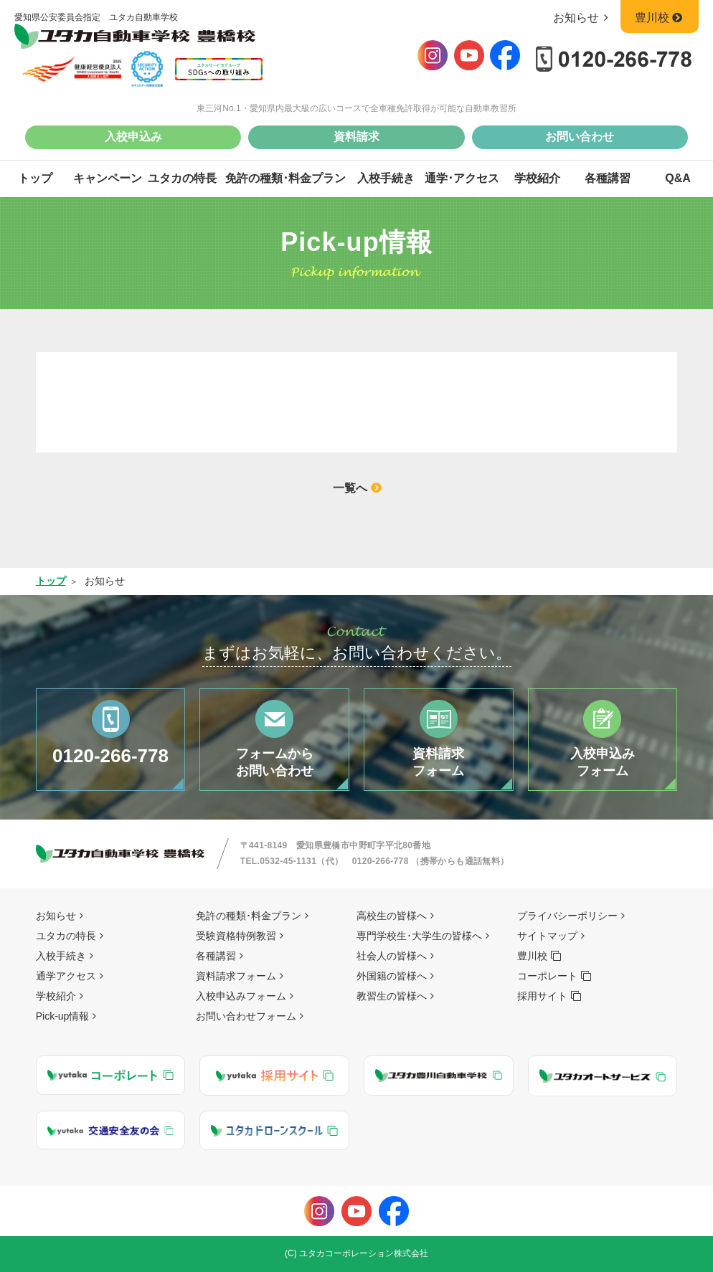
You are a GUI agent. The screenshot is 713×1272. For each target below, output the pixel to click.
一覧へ (350, 488)
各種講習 (608, 178)
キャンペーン (107, 178)
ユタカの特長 (182, 178)
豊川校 (659, 17)
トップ (35, 178)
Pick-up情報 (63, 1016)
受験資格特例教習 (236, 935)
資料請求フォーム (236, 976)
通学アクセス (66, 976)
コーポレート (547, 976)
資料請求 (356, 136)
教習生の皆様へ (391, 996)
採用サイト (542, 996)
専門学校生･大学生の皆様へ (419, 935)
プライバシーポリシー (567, 915)
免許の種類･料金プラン (285, 178)
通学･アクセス (462, 178)
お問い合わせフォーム (246, 1016)
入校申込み (133, 136)
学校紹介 (537, 178)
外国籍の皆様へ (391, 976)
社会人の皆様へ (391, 956)
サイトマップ (547, 935)
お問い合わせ (579, 136)
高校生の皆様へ (391, 915)
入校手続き (386, 178)
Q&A (678, 178)
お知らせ (583, 17)
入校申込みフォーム (241, 996)
